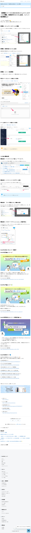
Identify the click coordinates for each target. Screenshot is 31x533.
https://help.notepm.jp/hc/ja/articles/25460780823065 (9, 378)
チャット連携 (3, 503)
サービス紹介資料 (4, 484)
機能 (2, 461)
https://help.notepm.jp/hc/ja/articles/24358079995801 (9, 368)
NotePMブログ (4, 494)
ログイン (3, 511)
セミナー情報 (3, 477)
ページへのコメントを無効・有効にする (11, 80)
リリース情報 (3, 474)
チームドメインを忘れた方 (5, 513)
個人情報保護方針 (4, 520)
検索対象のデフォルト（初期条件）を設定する (12, 53)
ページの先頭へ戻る (4, 427)
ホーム (2, 458)
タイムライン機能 (3, 432)
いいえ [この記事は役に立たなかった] (18, 420)
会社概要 (3, 527)
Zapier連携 (3, 504)
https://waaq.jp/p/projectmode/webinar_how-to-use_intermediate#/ (12, 279)
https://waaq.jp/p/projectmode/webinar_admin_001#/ (9, 349)
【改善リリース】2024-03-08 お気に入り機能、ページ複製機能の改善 (12, 436)
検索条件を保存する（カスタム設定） (7, 434)
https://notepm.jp (5, 399)
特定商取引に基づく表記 (5, 521)
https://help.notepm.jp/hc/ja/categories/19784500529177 (10, 361)
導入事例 (3, 464)
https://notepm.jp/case (6, 409)
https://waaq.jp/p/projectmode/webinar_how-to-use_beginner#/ (11, 311)
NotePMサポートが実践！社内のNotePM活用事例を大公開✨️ (11, 441)
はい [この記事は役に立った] (12, 420)
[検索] (15, 6)
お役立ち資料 (3, 496)
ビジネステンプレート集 (5, 491)
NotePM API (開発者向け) (5, 501)
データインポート (4, 506)
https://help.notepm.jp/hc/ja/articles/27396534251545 (9, 371)
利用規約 (3, 518)
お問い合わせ (18, 424)
